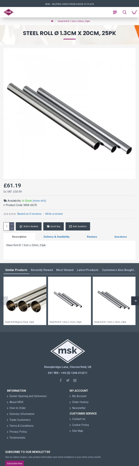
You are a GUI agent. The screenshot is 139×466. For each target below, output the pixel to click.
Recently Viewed (42, 270)
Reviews (92, 236)
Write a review (54, 213)
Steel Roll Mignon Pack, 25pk (19, 322)
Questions (120, 236)
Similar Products (16, 270)
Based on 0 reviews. (29, 213)
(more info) (39, 200)
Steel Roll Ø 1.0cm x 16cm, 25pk (110, 322)
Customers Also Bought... (119, 270)
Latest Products (88, 270)
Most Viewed (64, 270)
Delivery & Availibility (57, 236)
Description (19, 236)
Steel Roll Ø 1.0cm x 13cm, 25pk (65, 322)
